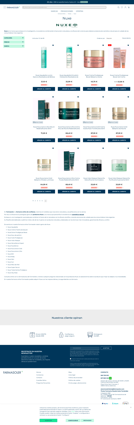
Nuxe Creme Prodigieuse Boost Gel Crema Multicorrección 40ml (119, 76)
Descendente (126, 38)
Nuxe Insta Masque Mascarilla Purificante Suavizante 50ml (119, 179)
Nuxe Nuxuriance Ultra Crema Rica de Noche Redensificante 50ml (69, 128)
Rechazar (87, 420)
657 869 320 (106, 378)
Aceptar (48, 420)
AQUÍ (73, 411)
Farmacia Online (61, 13)
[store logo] (13, 7)
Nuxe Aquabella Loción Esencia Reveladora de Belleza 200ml (44, 76)
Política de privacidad (79, 355)
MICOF (109, 396)
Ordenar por (101, 38)
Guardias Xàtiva (41, 380)
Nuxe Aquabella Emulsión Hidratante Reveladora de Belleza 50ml (69, 76)
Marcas (54, 11)
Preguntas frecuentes (43, 383)
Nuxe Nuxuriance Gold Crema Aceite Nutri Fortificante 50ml (94, 127)
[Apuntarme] (106, 348)
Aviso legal (72, 375)
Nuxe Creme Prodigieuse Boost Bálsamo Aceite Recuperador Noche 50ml (94, 76)
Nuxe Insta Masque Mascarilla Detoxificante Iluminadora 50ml (94, 179)
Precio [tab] (6, 42)
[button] (53, 45)
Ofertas (79, 11)
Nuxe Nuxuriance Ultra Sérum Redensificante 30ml (44, 127)
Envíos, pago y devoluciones (77, 383)
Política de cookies (74, 380)
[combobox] (64, 7)
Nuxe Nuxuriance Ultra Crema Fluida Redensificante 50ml (69, 179)
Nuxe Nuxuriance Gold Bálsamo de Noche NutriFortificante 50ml (119, 128)
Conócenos (39, 375)
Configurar (73, 420)
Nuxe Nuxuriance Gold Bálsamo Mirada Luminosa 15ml (44, 179)
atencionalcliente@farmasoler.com (112, 389)
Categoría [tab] (8, 38)
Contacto (39, 377)
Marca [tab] (6, 46)
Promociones (67, 11)
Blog (70, 372)
